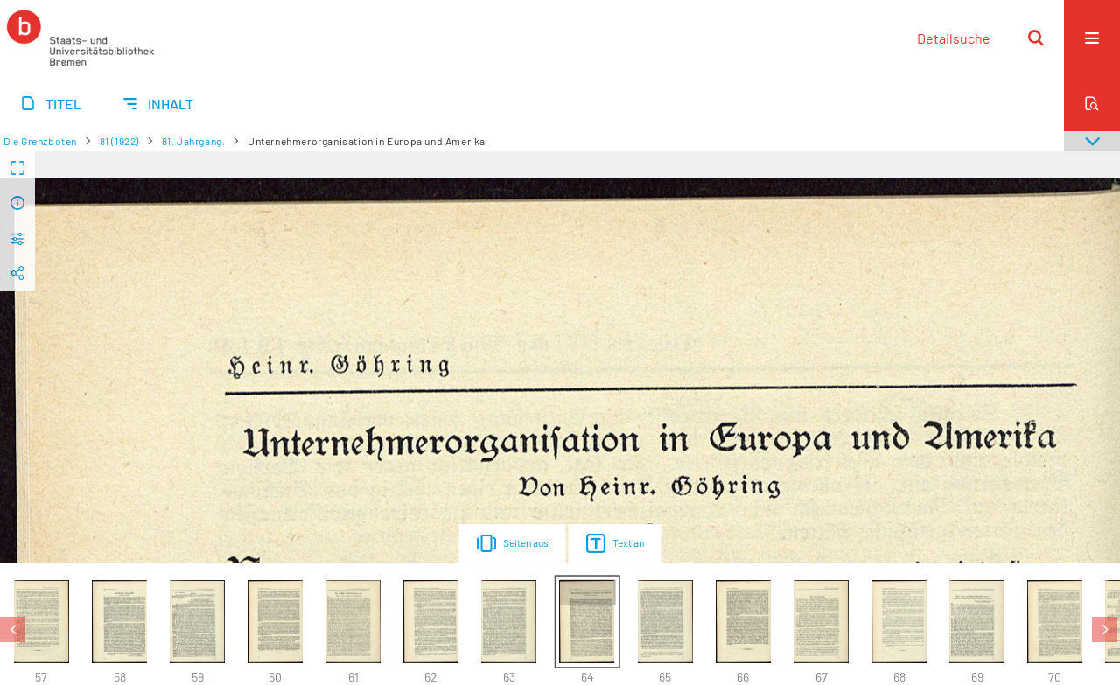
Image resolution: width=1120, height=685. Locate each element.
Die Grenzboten (40, 141)
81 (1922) (119, 141)
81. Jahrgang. (194, 141)
